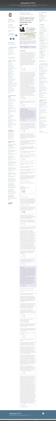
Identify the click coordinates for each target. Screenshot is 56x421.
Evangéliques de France (11, 133)
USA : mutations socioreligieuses (41, 57)
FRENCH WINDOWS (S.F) (11, 58)
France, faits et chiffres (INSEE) (12, 100)
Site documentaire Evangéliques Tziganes (12, 109)
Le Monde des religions (11, 107)
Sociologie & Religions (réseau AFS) (43, 119)
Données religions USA (42, 111)
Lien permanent (22, 46)
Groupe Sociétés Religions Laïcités (43, 132)
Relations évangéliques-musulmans (42, 48)
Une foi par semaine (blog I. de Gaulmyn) (12, 112)
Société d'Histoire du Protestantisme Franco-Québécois (43, 124)
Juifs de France (10, 132)
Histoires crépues (10, 127)
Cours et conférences (43, 29)
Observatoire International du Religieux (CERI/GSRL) (43, 61)
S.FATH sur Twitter (10, 52)
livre (39, 17)
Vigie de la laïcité (10, 114)
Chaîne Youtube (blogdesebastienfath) (11, 73)
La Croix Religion (10, 106)
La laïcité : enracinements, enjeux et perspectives (12, 157)
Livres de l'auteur (42, 34)
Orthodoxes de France (11, 137)
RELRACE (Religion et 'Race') (42, 89)
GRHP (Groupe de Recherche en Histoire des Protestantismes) (43, 78)
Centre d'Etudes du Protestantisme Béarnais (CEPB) (43, 82)
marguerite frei (10, 162)
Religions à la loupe (42, 50)
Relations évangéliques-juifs (43, 46)
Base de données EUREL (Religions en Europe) (43, 106)
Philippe (9, 150)
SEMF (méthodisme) (41, 75)
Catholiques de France (11, 134)
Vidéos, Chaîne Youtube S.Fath (12, 44)
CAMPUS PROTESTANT (42, 86)
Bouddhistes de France (11, 135)
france (35, 46)
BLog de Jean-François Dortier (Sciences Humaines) (43, 117)
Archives (27, 9)
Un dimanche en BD (42, 55)
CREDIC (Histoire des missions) (43, 88)
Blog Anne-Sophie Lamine (11, 90)
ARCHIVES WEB (10, 54)
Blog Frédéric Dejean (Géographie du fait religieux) (12, 69)
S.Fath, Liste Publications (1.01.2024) (11, 31)
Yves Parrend (10, 173)
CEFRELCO (40, 79)
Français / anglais (10, 25)
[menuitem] (23, 9)
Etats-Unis (45, 20)
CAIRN (40, 128)
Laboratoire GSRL (41, 68)
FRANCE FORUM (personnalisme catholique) (12, 125)
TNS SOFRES (40, 114)
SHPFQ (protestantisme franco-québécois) (43, 91)
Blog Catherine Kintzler (11, 88)
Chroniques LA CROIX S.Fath (11, 119)
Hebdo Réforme (10, 118)
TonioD (9, 168)
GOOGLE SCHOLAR (10, 50)
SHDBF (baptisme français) (42, 87)
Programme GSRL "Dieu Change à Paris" (42, 38)
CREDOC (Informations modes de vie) (43, 108)
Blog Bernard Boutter (11, 67)
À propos (32, 9)
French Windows (10, 70)
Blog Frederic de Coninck (11, 80)
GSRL (40, 18)
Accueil (23, 9)
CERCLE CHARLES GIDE (11, 71)
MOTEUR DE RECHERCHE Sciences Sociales (11, 49)
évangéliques (41, 20)
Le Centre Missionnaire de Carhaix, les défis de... (12, 174)
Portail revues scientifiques (42, 109)
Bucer (24, 130)
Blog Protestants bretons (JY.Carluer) (11, 74)
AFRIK (9, 113)
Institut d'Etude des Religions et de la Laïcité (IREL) (43, 67)
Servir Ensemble (10, 126)
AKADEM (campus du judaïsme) (12, 123)
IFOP (39, 115)
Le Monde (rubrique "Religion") (12, 110)
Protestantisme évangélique (43, 43)
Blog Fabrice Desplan (10, 66)
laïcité (45, 15)
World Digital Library (41, 95)
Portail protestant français (11, 99)
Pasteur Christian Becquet (23, 191)
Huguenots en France (11, 91)
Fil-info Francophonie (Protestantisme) (10, 81)
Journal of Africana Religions (42, 120)
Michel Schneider (10, 184)
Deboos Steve (10, 144)
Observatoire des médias (11, 98)
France (43, 18)
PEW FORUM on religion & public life (43, 113)
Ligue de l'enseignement (11, 89)
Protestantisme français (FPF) (12, 85)
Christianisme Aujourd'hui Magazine (11, 117)
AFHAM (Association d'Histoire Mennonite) (43, 94)
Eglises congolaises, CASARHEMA (12, 86)
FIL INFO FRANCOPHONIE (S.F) (12, 57)
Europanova (9, 104)
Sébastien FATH (28, 3)
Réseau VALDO (41, 96)
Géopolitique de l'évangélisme (41, 33)
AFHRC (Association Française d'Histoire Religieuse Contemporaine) (43, 74)
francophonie (43, 17)
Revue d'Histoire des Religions (43, 121)
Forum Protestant (10, 122)
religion (40, 21)
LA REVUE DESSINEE (10, 115)
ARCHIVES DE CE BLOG (11, 51)
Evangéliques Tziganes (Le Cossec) (12, 84)
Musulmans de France (11, 136)
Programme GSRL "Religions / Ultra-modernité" (43, 40)
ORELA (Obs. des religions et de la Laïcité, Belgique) (12, 121)
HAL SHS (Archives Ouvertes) (42, 110)
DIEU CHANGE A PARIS (42, 72)
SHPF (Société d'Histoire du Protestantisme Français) (42, 126)
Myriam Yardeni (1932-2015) (23, 12)
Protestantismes (30, 46)
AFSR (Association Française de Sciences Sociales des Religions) (43, 102)
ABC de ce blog (42, 26)
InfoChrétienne (10, 87)
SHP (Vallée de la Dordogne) (42, 92)
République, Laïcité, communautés (42, 52)
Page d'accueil (28, 12)
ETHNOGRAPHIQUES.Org (42, 127)
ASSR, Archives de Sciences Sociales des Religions (42, 104)
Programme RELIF (42, 42)
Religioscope (9, 97)
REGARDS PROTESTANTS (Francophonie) (11, 76)
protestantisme (41, 15)
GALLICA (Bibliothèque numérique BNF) (43, 65)
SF (8, 156)
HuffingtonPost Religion (11, 105)
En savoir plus (36, 420)
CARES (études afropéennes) (42, 97)
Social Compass (41, 122)
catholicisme (41, 14)
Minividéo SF (41, 36)
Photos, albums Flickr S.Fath (11, 43)
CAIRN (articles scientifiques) (11, 53)
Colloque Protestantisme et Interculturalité (12, 145)
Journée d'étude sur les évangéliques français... (12, 151)
